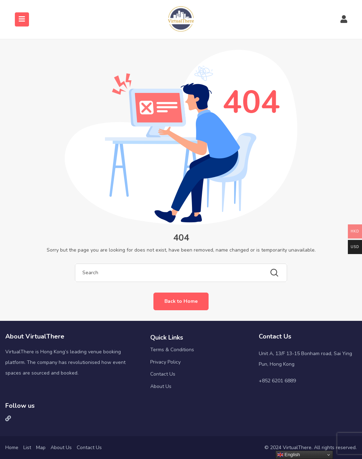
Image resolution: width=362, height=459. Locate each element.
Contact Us (162, 374)
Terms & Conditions (172, 349)
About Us (160, 386)
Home (11, 447)
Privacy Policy (165, 362)
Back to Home (181, 301)
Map (41, 447)
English (289, 455)
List (27, 447)
